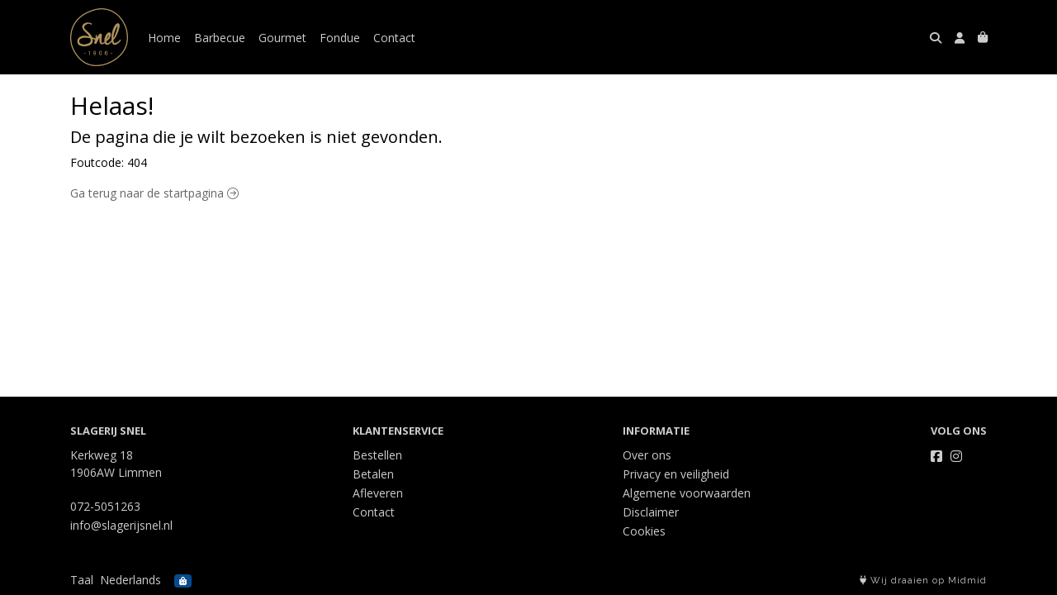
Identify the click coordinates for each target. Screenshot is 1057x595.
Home (164, 37)
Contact (394, 37)
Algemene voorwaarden (687, 493)
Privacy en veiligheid (676, 474)
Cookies (644, 531)
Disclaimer (651, 512)
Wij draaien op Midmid (923, 580)
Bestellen (377, 455)
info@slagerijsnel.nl (121, 525)
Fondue (340, 37)
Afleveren (378, 493)
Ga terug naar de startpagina (154, 193)
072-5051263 (105, 506)
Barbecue (219, 37)
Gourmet (282, 37)
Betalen (373, 474)
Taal (81, 580)
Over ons (647, 455)
